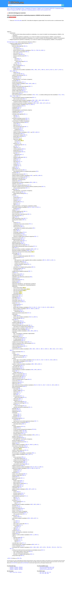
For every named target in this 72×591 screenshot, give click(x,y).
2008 (15, 582)
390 (33, 102)
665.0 (26, 475)
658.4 (18, 81)
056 (26, 465)
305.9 (46, 357)
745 (29, 103)
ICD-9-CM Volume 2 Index (12, 42)
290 (30, 357)
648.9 (24, 76)
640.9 (32, 261)
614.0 (47, 70)
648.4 (22, 352)
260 (28, 338)
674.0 (48, 104)
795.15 (53, 560)
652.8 (22, 244)
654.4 (18, 59)
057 (41, 560)
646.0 (21, 391)
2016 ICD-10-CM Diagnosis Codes (46, 580)
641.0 (25, 62)
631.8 (26, 461)
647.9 (18, 146)
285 (30, 84)
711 (59, 96)
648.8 (42, 50)
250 (33, 134)
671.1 (20, 553)
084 (27, 335)
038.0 (28, 479)
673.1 (23, 83)
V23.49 (24, 442)
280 (27, 84)
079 (44, 560)
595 (35, 70)
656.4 (24, 173)
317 (57, 357)
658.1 (23, 196)
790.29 (38, 50)
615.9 (33, 211)
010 (29, 530)
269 (32, 338)
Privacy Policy (15, 585)
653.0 (20, 53)
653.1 (25, 116)
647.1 (19, 140)
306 (50, 357)
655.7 (25, 177)
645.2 (19, 425)
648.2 (34, 84)
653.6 (21, 286)
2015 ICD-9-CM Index (24, 576)
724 (37, 96)
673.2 (19, 203)
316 (54, 357)
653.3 (17, 119)
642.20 (19, 571)
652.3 (24, 382)
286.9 (48, 266)
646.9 (19, 45)
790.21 (33, 50)
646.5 (23, 89)
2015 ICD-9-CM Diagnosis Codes (17, 8)
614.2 (36, 478)
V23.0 (18, 438)
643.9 (42, 563)
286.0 (44, 266)
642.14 (10, 571)
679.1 (30, 228)
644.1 (21, 220)
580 (32, 372)
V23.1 (37, 445)
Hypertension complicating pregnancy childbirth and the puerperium (36, 9)
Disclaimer (19, 585)
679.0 (33, 351)
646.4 (21, 376)
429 (43, 102)
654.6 (17, 47)
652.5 (28, 218)
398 (36, 102)
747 (32, 103)
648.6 (46, 102)
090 (27, 501)
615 (11, 72)
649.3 (21, 113)
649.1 (16, 379)
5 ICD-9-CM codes (18, 20)
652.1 (24, 100)
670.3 (17, 510)
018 (32, 530)
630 (31, 283)
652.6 (23, 347)
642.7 (27, 122)
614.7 (56, 70)
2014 (15, 580)
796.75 (59, 560)
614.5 (51, 70)
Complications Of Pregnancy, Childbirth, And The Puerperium (39, 8)
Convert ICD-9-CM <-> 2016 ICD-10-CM (47, 581)
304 (31, 186)
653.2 (16, 117)
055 (37, 560)
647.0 (18, 162)
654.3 (22, 307)
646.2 (18, 79)
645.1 (18, 424)
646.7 (30, 87)
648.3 (22, 136)
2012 (11, 581)
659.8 (22, 569)
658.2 (25, 197)
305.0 (37, 357)
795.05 (48, 560)
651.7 (35, 241)
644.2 (28, 189)
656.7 (26, 56)
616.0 (27, 106)
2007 (19, 582)
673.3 (18, 207)
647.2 (18, 167)
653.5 (19, 65)
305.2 (42, 357)
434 (37, 104)
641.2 (19, 260)
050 (34, 560)
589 (36, 372)
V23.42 (23, 436)
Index (13, 580)
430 (34, 104)
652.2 (33, 99)
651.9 (21, 498)
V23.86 (34, 439)
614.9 (60, 70)
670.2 (19, 481)
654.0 (22, 66)
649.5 (17, 488)
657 (18, 284)
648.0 (37, 134)
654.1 (23, 243)
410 (40, 102)
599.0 (42, 70)
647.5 (17, 159)
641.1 (19, 60)
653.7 (18, 234)
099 (33, 557)
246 (34, 516)
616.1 (31, 547)
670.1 (38, 211)
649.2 (23, 92)
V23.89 (24, 441)
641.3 (53, 266)
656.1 (33, 463)
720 (33, 96)
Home (8, 8)
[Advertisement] (32, 26)
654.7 (17, 540)
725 (11, 97)
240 (31, 516)
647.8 (24, 147)
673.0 (19, 77)
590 (32, 70)
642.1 (18, 144)
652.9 (20, 344)
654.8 (22, 55)
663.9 (21, 49)
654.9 (26, 52)
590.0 (28, 315)
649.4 (17, 214)
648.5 (36, 103)
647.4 (18, 150)
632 (37, 175)
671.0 (19, 552)
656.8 (18, 236)
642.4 (22, 428)
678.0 (18, 227)
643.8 (30, 564)
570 (26, 369)
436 (41, 104)
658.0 (22, 387)
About (11, 585)
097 (30, 501)
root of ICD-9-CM (14, 576)
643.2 (31, 567)
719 (62, 96)
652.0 (18, 543)
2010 (19, 581)
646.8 (20, 94)
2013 (19, 580)
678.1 (20, 114)
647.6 (18, 169)
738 (14, 97)
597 (39, 70)
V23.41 (23, 444)
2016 (41, 585)
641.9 (18, 259)
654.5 (23, 308)
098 (32, 254)
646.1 (16, 193)
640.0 (23, 274)
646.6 (18, 69)
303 (34, 357)
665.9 (21, 328)
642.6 (27, 120)
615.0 (29, 211)
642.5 (17, 429)
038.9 (33, 479)
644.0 (29, 388)
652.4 (21, 217)
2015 (11, 580)
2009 (11, 582)
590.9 (32, 315)
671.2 (25, 508)
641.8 (23, 267)
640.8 (19, 355)
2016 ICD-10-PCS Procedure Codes (46, 582)
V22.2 (30, 43)
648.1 (17, 163)
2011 (15, 581)
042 (31, 560)
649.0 (17, 483)
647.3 (19, 164)
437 (44, 104)
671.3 (17, 509)
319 (60, 357)
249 (28, 134)
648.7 (17, 97)
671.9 (22, 559)
